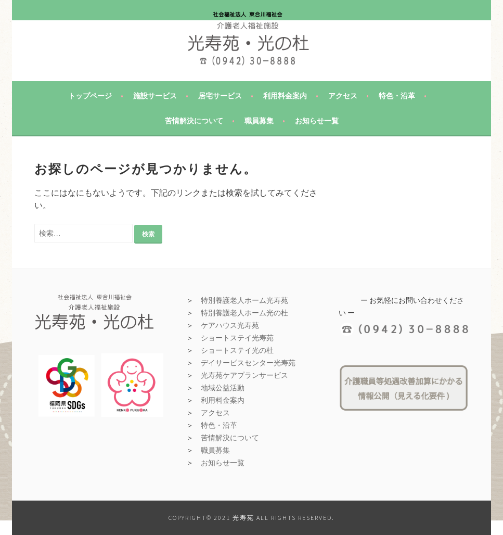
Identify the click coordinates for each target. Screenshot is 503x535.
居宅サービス (220, 95)
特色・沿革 (397, 95)
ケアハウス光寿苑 (230, 325)
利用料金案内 (285, 95)
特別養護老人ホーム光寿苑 (244, 300)
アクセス (342, 95)
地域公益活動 (222, 387)
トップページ (90, 95)
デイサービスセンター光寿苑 (248, 362)
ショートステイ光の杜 (237, 350)
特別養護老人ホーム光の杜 (244, 312)
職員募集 (259, 120)
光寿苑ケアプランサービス (244, 375)
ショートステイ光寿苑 (237, 337)
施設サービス (155, 95)
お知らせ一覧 (317, 120)
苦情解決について (194, 120)
